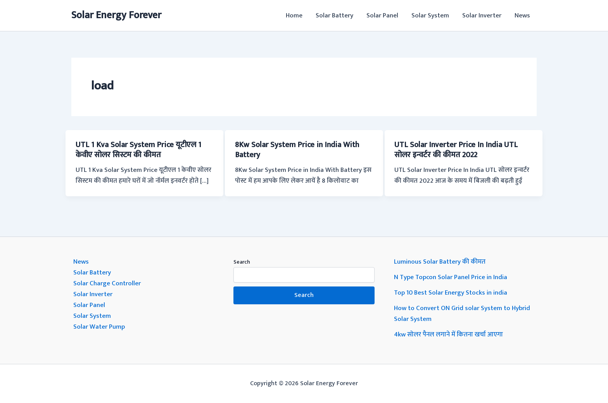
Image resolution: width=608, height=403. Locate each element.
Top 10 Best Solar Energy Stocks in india (450, 292)
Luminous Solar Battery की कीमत (439, 261)
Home (294, 15)
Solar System (430, 15)
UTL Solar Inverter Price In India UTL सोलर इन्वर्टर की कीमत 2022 (456, 149)
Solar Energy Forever (116, 15)
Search (241, 261)
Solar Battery (334, 15)
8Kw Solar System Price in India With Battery (297, 149)
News (522, 15)
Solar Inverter (481, 15)
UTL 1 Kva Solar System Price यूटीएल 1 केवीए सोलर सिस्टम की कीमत (138, 149)
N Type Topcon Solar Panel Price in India (450, 277)
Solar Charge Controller (107, 283)
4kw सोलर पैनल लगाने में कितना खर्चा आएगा (448, 334)
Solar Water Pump (99, 326)
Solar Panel (382, 15)
